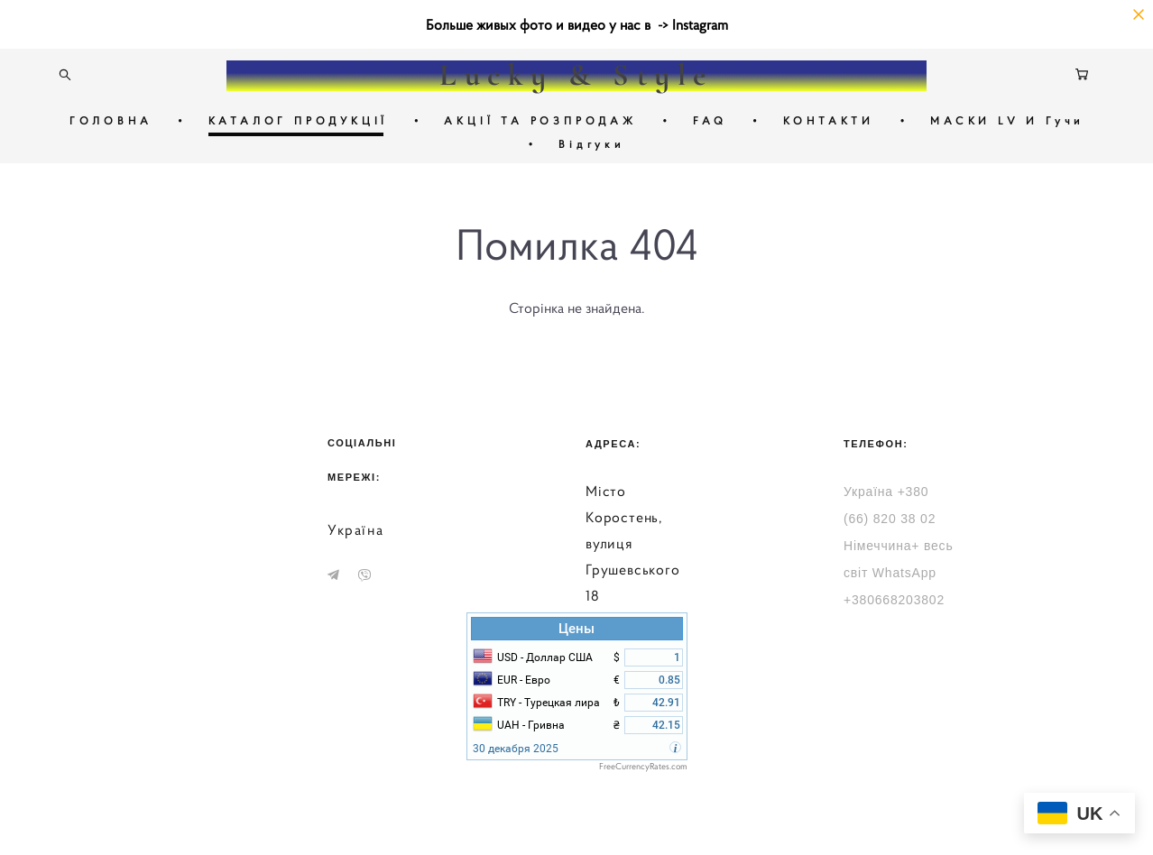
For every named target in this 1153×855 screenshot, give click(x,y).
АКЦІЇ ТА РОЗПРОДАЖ (540, 120)
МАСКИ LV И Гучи (1007, 120)
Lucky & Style (576, 75)
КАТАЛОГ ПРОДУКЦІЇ (298, 120)
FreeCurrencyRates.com (643, 766)
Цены (576, 629)
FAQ (709, 120)
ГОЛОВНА (110, 120)
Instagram (700, 24)
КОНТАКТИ (828, 120)
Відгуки (591, 144)
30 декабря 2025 (515, 748)
